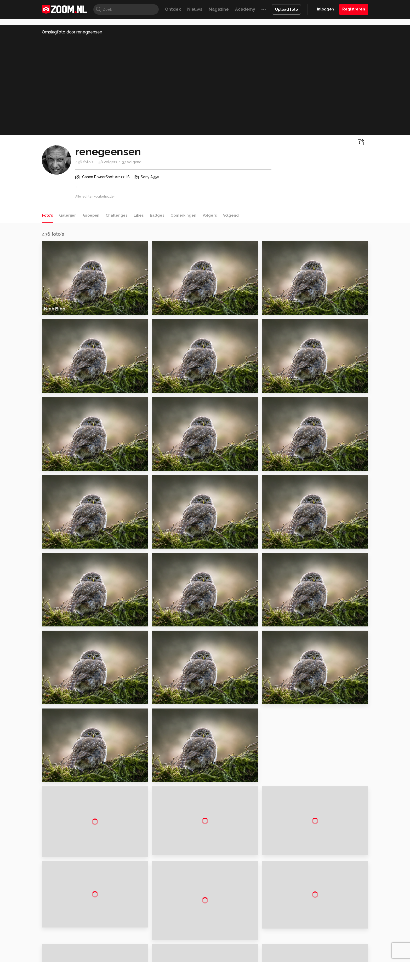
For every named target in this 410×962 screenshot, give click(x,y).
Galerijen (68, 215)
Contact (314, 942)
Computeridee (91, 958)
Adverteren (317, 895)
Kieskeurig (68, 958)
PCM (110, 958)
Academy (245, 9)
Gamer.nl (283, 958)
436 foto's (84, 162)
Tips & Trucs (159, 958)
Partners (314, 923)
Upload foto (286, 9)
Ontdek (173, 9)
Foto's (47, 215)
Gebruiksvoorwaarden (326, 914)
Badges (157, 215)
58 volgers (108, 162)
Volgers (210, 215)
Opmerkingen (183, 215)
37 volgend (131, 162)
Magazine (219, 9)
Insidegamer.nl (305, 958)
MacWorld (222, 958)
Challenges (116, 215)
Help (311, 932)
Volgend (231, 215)
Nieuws (194, 9)
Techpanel (264, 958)
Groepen (91, 215)
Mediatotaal (182, 958)
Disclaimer (316, 904)
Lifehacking (243, 958)
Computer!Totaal (131, 958)
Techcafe (203, 958)
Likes (138, 215)
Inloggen (325, 9)
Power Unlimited (334, 958)
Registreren (353, 9)
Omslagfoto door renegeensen (72, 32)
